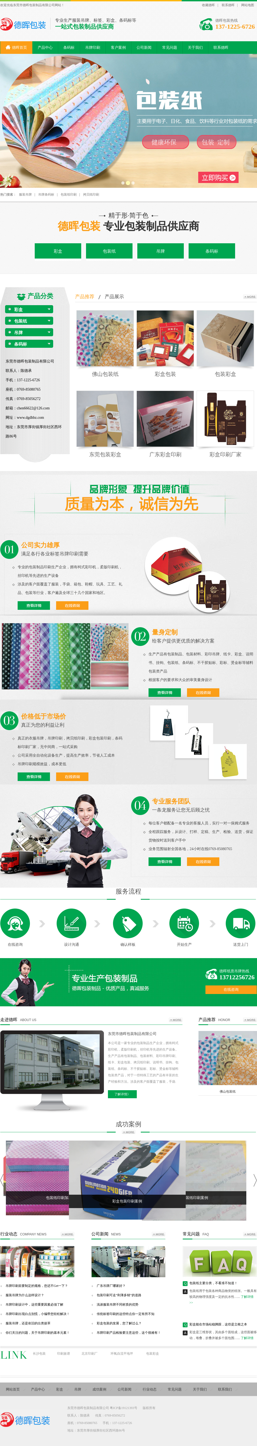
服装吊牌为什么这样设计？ (25, 1295)
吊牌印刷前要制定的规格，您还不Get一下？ (37, 1286)
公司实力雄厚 (40, 545)
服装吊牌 (25, 194)
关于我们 (200, 1389)
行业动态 (8, 1234)
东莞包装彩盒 (105, 454)
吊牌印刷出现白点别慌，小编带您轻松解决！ (38, 1314)
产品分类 (40, 296)
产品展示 (114, 296)
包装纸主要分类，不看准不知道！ (213, 1286)
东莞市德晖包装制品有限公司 (132, 1034)
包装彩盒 (225, 374)
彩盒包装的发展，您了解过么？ (119, 1323)
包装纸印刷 (69, 194)
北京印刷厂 (89, 1353)
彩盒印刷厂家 (225, 454)
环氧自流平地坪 (122, 1353)
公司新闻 (99, 1234)
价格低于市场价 (43, 716)
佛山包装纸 (105, 374)
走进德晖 (8, 1019)
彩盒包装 (165, 374)
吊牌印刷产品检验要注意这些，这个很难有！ (129, 1333)
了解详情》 (122, 1094)
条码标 (211, 251)
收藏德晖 (208, 5)
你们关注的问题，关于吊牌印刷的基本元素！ (38, 1333)
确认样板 (127, 945)
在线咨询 (15, 945)
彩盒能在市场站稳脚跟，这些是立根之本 (218, 1327)
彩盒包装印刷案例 (127, 1201)
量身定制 (165, 632)
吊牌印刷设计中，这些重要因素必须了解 (34, 1304)
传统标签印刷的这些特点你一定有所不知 (125, 1314)
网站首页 (13, 1389)
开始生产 (184, 945)
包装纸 (109, 251)
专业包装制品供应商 (128, 226)
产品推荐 (84, 296)
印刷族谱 (63, 1353)
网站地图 (247, 5)
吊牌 (160, 251)
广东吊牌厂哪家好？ (111, 1286)
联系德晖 (228, 5)
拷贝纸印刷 (91, 194)
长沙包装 (39, 1353)
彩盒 (58, 251)
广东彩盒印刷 (165, 454)
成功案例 (128, 1124)
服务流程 (128, 891)
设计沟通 (71, 945)
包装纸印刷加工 (59, 1198)
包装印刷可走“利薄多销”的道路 (119, 1295)
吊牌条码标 (46, 194)
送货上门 (240, 945)
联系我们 (225, 1389)
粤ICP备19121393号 (123, 1408)
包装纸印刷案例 (195, 1198)
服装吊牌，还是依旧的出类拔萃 (28, 1323)
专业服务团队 (171, 801)
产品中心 (38, 1389)
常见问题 (191, 1234)
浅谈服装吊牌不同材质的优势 (117, 1304)
